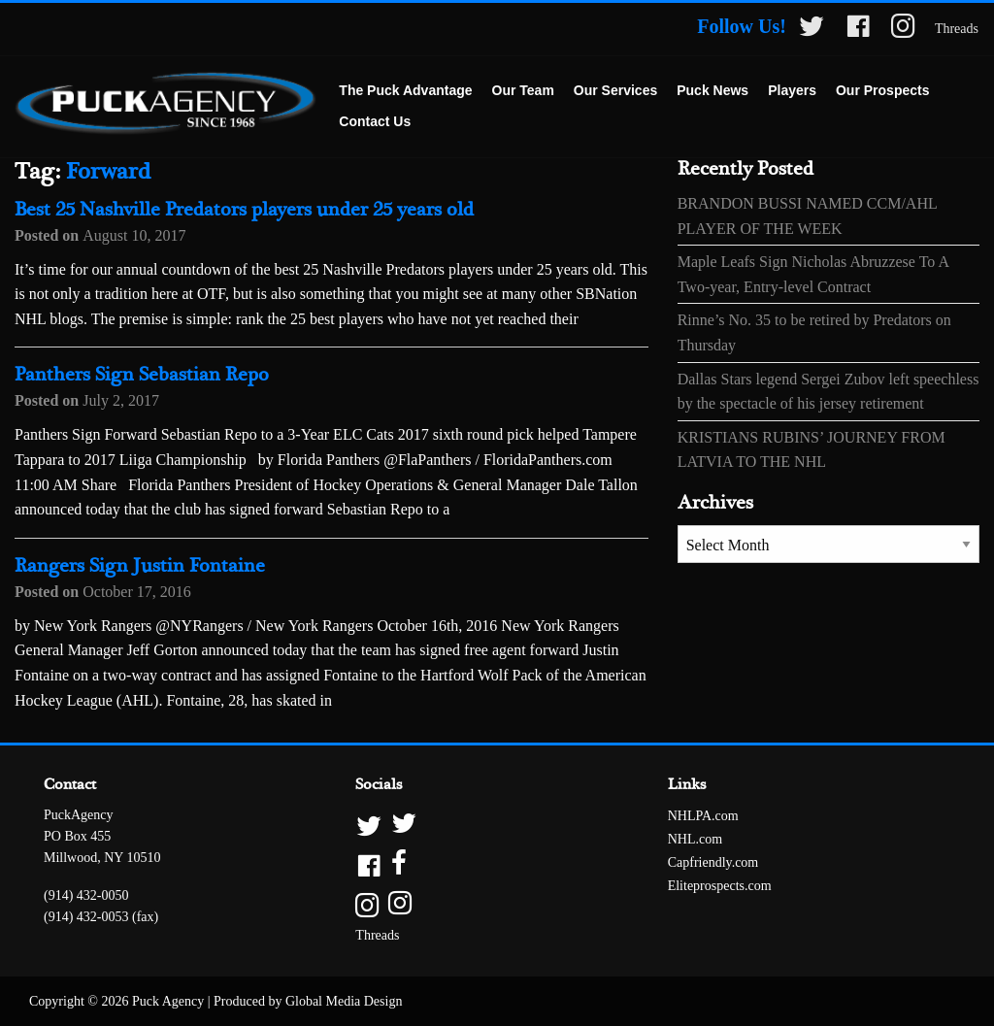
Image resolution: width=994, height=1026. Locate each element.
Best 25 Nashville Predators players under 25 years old (244, 210)
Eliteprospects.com (720, 885)
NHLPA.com (703, 816)
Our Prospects (882, 90)
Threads (956, 28)
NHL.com (695, 839)
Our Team (523, 90)
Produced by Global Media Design (308, 1001)
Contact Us (375, 121)
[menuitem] (405, 91)
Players (792, 90)
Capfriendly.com (713, 862)
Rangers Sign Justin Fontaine (140, 566)
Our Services (615, 90)
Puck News (712, 90)
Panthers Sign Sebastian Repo (142, 375)
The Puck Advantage (405, 90)
